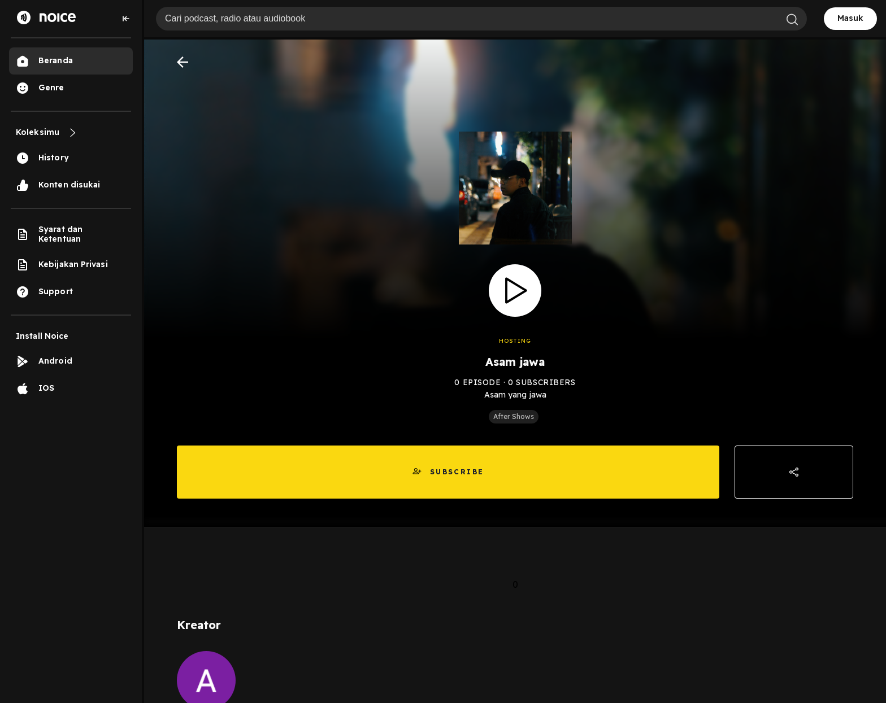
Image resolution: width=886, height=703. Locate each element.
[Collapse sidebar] (126, 19)
